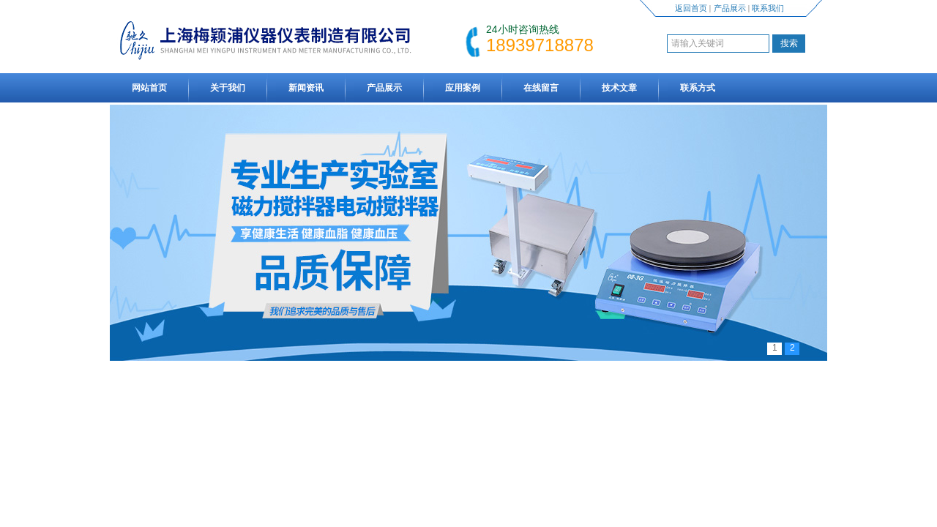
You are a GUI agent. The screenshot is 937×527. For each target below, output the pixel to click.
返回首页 (691, 8)
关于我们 (227, 88)
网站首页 (149, 88)
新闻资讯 (306, 88)
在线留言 (541, 88)
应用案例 (462, 88)
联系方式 (697, 88)
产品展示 (730, 8)
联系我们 (768, 8)
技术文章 (619, 88)
